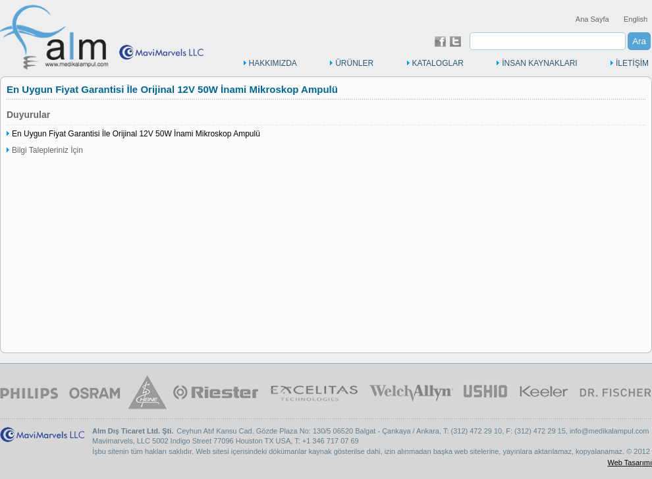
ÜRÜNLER (354, 63)
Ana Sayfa (592, 19)
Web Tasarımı (630, 462)
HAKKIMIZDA (273, 63)
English (635, 19)
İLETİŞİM (632, 63)
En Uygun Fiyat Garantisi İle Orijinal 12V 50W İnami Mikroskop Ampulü (136, 133)
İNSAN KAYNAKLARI (539, 63)
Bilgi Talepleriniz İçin (47, 150)
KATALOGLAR (438, 63)
